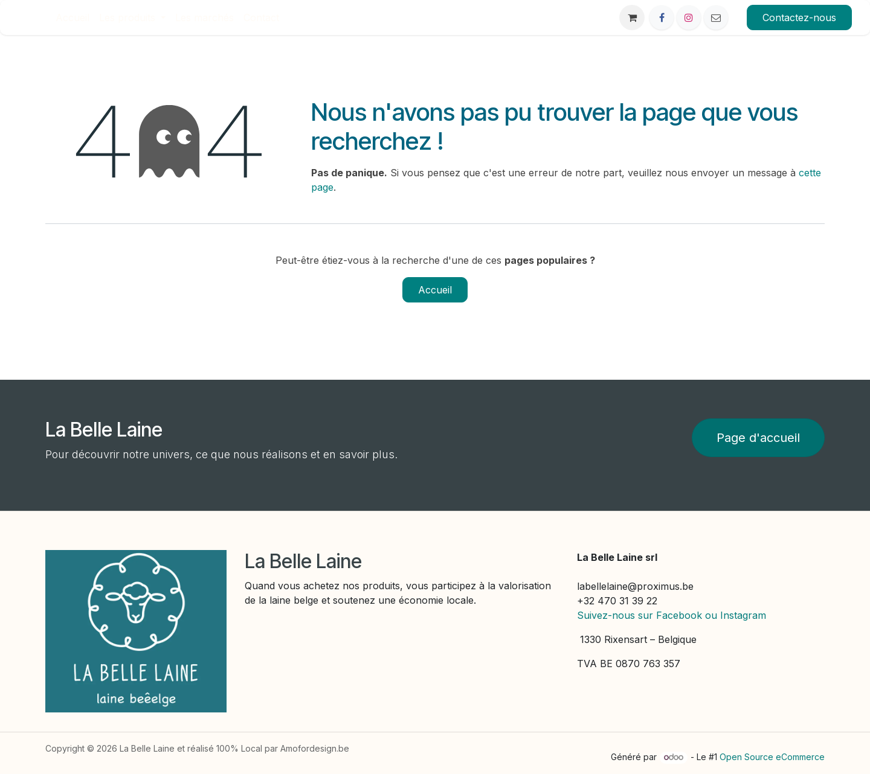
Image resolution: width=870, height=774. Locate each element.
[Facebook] (661, 17)
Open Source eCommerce (772, 757)
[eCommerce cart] (632, 17)
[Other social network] (716, 17)
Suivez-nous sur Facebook (639, 615)
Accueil (435, 290)
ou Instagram (735, 615)
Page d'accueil (758, 437)
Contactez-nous (799, 17)
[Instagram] (689, 17)
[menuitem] (72, 17)
